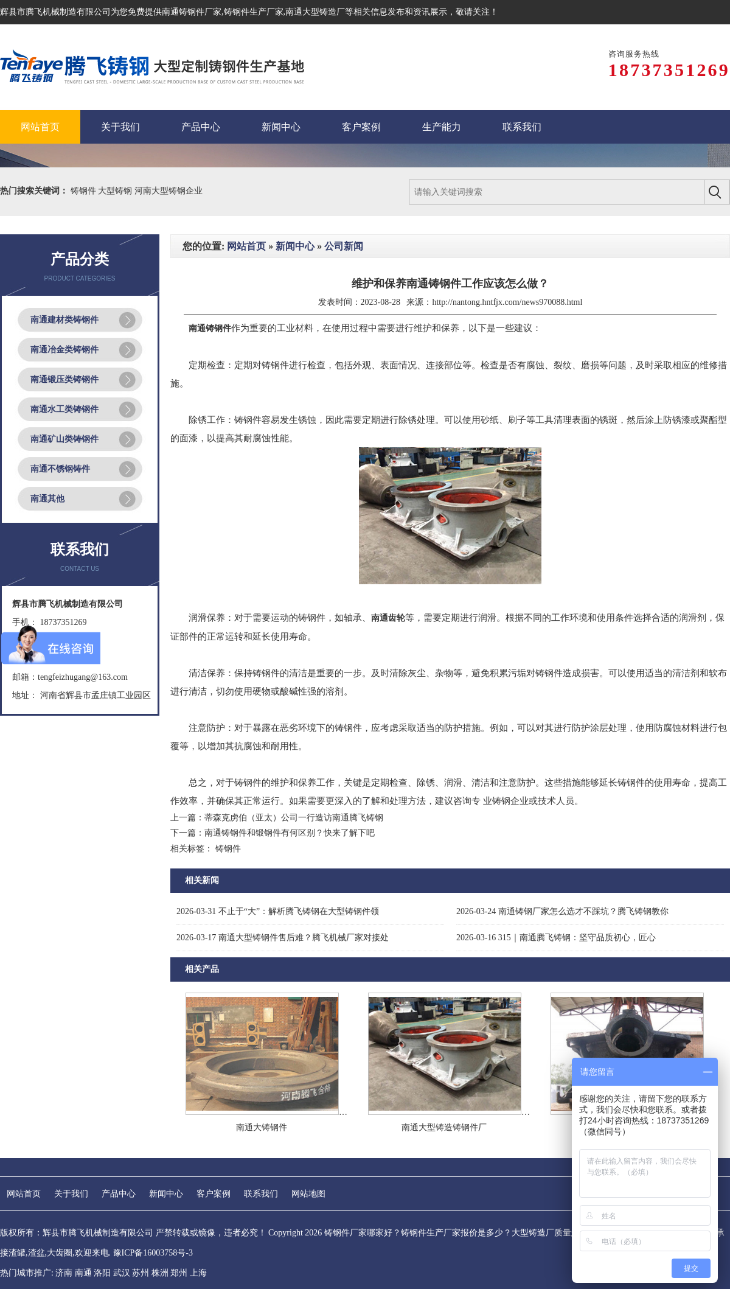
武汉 (121, 1263)
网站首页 (246, 237)
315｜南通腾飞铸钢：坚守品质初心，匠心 (556, 928)
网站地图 (308, 1184)
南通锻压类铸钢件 (64, 370)
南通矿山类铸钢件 (64, 430)
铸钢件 (85, 181)
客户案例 (213, 1184)
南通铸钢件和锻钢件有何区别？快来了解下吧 (289, 824)
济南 (63, 1263)
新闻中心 (295, 237)
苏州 (140, 1263)
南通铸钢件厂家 (191, 11)
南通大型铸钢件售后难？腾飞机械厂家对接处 (282, 928)
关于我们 (71, 1184)
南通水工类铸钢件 (64, 400)
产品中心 (119, 1184)
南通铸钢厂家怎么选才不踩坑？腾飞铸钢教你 (562, 902)
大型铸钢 (116, 181)
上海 (198, 1263)
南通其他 (47, 489)
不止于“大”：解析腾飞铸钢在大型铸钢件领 (277, 902)
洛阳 (102, 1263)
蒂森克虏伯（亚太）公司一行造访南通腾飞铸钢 (293, 808)
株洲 (160, 1263)
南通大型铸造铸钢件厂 (444, 1118)
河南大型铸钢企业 (168, 181)
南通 (83, 1263)
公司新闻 (343, 237)
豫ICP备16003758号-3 (153, 1243)
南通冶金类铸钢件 (64, 340)
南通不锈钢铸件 (60, 459)
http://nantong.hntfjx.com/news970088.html (507, 293)
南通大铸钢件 (261, 1118)
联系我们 (261, 1184)
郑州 (178, 1263)
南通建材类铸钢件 (64, 310)
